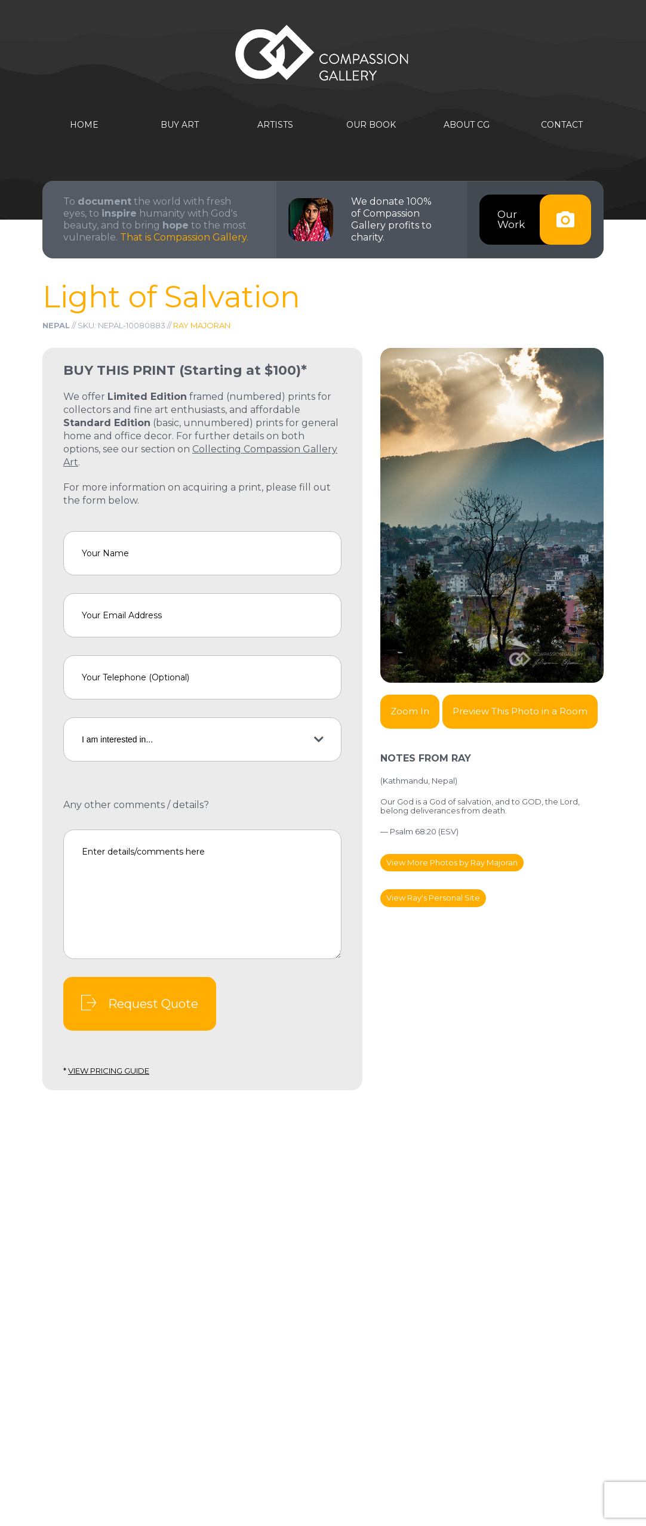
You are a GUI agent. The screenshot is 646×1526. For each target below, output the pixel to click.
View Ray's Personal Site (433, 897)
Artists (275, 125)
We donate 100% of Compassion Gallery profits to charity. (391, 219)
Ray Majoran (201, 325)
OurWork (544, 220)
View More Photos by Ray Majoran (452, 862)
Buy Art (180, 125)
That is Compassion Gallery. (184, 237)
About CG (467, 125)
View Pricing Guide (108, 1070)
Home (84, 125)
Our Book (371, 125)
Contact (562, 125)
